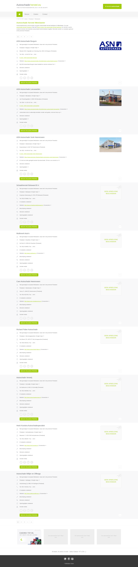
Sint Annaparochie (30, 336)
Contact (44, 14)
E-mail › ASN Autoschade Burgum (28, 57)
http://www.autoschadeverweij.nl (32, 397)
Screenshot (62, 61)
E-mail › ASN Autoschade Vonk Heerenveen (31, 153)
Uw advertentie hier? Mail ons (55, 536)
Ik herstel (112, 6)
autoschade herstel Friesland (24, 27)
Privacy (72, 563)
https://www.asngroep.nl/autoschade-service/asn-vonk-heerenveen (41, 157)
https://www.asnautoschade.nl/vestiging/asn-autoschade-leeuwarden (41, 109)
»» (31, 36)
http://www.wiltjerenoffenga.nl (31, 493)
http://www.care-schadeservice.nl (32, 301)
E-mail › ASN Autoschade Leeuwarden (29, 105)
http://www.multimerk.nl (30, 253)
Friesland (22, 47)
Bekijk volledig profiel (29, 82)
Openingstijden (24, 71)
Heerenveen (29, 143)
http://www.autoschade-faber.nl (32, 349)
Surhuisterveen (29, 432)
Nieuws (27, 14)
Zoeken (35, 14)
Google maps (35, 47)
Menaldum (28, 95)
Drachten (28, 240)
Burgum (28, 47)
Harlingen (28, 480)
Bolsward (28, 192)
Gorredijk (28, 384)
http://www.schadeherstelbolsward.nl (33, 205)
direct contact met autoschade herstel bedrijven (49, 27)
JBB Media (67, 563)
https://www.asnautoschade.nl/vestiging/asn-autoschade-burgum (40, 61)
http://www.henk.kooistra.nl (31, 445)
